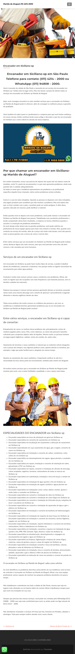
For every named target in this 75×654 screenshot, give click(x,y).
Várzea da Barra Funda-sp (61, 626)
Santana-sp (8, 626)
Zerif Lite (26, 649)
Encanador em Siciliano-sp (18, 66)
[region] (37, 33)
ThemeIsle (48, 649)
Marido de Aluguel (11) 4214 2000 (18, 4)
